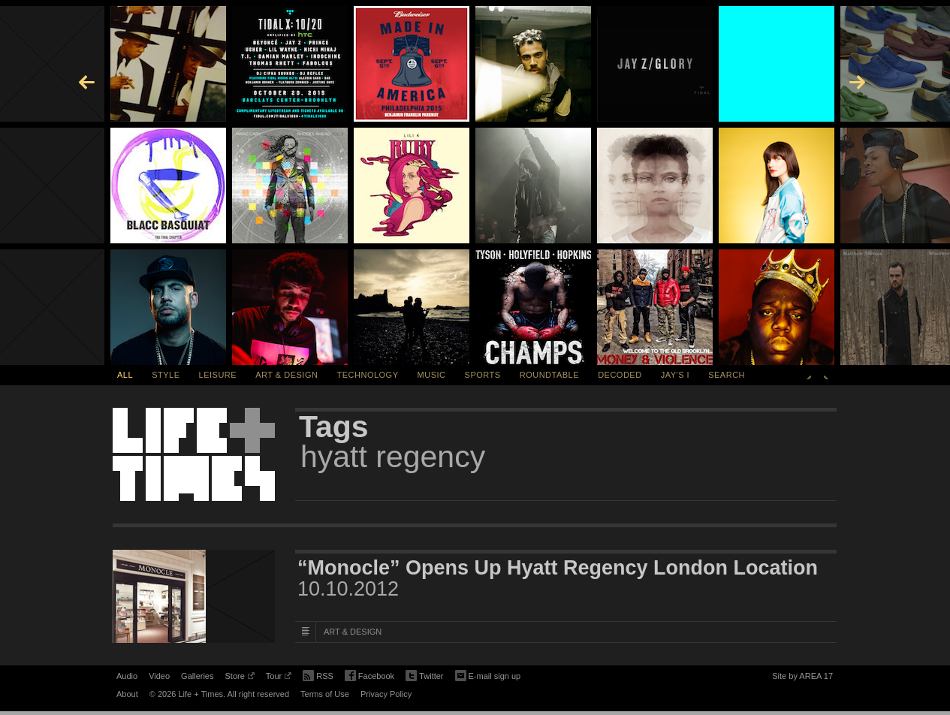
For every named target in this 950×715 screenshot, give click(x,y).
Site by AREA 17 (802, 678)
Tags (334, 427)
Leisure (218, 374)
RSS (318, 674)
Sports (483, 374)
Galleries (197, 675)
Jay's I (675, 374)
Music (432, 374)
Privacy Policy (386, 693)
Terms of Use (324, 693)
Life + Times (194, 454)
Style (165, 374)
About (127, 693)
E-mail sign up (488, 674)
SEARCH (726, 374)
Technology (368, 374)
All (125, 374)
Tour (278, 678)
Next (826, 374)
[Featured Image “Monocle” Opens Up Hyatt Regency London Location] (194, 596)
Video (159, 675)
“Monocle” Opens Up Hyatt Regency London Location (557, 567)
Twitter (424, 676)
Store (239, 678)
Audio (126, 675)
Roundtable (549, 374)
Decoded (620, 374)
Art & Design (286, 374)
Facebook (369, 676)
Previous (808, 374)
